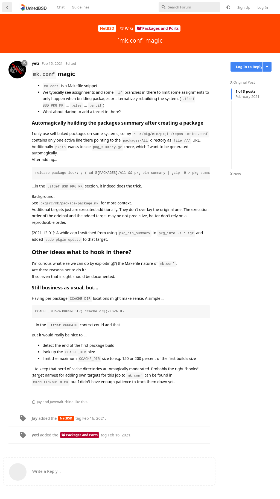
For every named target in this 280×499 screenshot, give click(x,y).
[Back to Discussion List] (7, 7)
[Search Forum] (189, 7)
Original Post (242, 82)
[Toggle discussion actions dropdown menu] (267, 67)
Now (235, 173)
